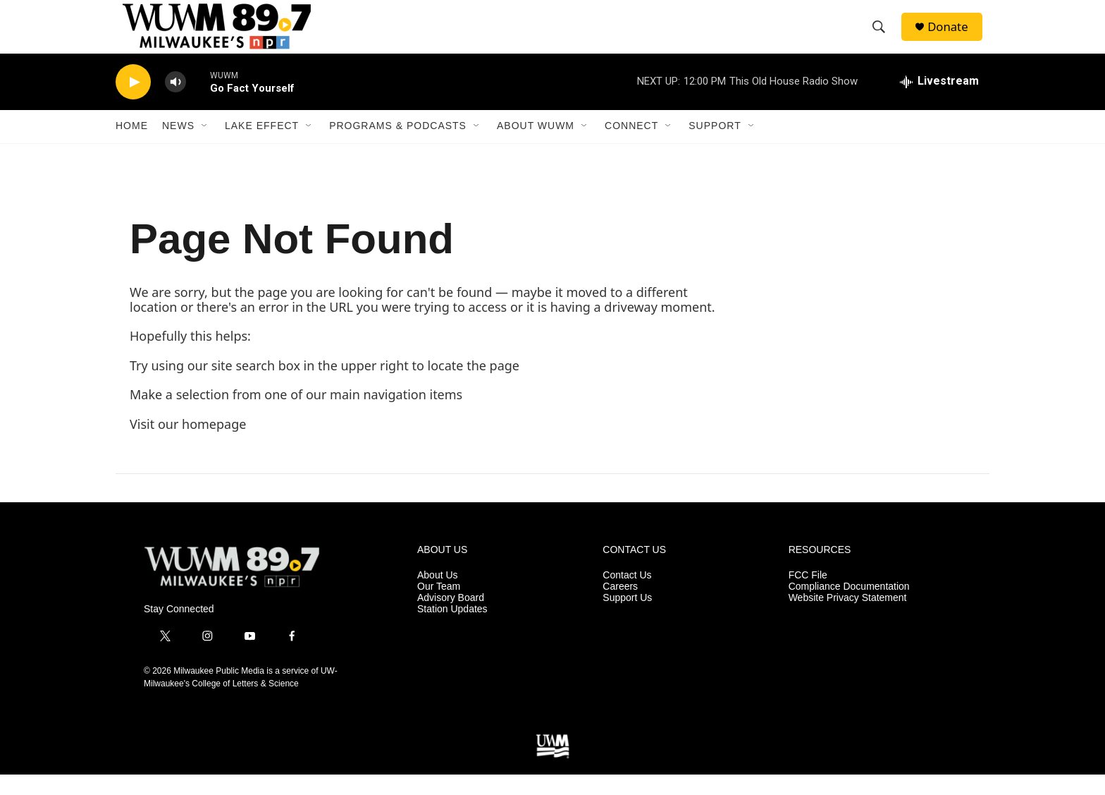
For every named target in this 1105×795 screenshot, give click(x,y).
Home (132, 146)
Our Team (438, 607)
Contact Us (627, 596)
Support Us (627, 619)
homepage (214, 444)
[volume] (175, 103)
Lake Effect (262, 146)
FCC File (808, 596)
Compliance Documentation (849, 607)
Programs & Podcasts (398, 146)
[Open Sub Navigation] (205, 146)
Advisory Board (450, 619)
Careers (620, 607)
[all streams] (939, 102)
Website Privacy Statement (848, 619)
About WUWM (535, 146)
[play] (133, 103)
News (178, 146)
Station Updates (452, 629)
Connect (631, 146)
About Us (437, 596)
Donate (953, 37)
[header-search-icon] (883, 37)
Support (715, 146)
